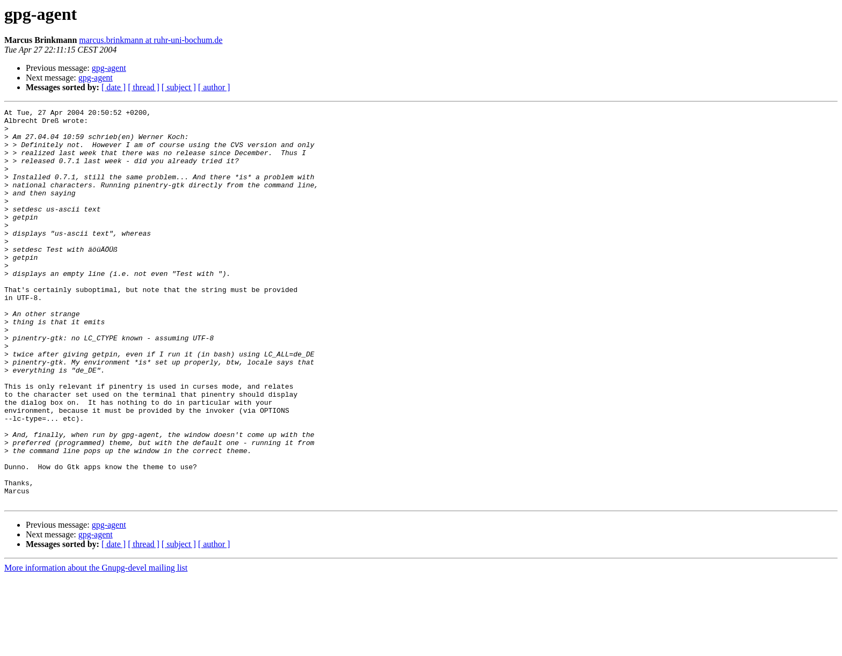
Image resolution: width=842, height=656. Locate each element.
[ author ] (214, 87)
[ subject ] (179, 87)
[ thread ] (143, 87)
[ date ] (113, 87)
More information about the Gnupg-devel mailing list (95, 646)
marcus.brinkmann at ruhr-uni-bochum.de (150, 40)
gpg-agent (109, 67)
